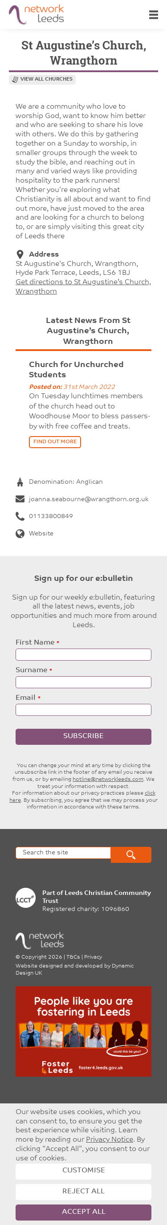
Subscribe (83, 736)
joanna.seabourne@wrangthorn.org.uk (82, 499)
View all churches (46, 79)
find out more (55, 442)
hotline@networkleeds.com (108, 779)
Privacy (93, 957)
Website (34, 534)
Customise (83, 1170)
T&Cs (73, 957)
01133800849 (44, 516)
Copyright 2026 (41, 957)
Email (26, 698)
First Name (35, 642)
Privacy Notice (109, 1139)
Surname (31, 670)
